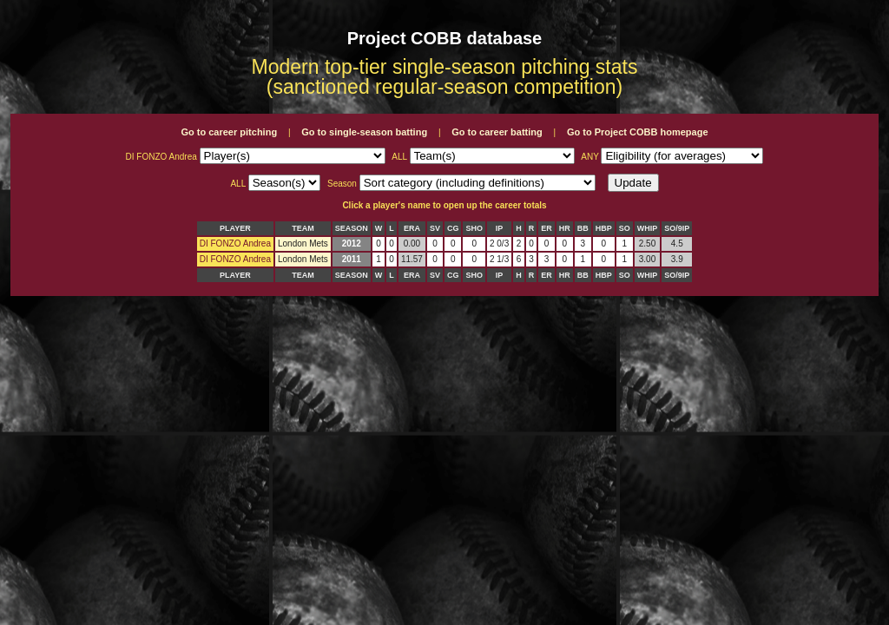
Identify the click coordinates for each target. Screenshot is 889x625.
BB (583, 228)
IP (500, 228)
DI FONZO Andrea (235, 243)
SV (435, 228)
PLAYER (235, 228)
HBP (604, 228)
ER (546, 228)
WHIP (647, 228)
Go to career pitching (229, 132)
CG (453, 228)
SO (624, 228)
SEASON (351, 228)
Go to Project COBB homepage (637, 132)
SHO (474, 228)
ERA (412, 228)
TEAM (303, 228)
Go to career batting (497, 132)
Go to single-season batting (364, 132)
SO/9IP (676, 228)
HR (564, 228)
